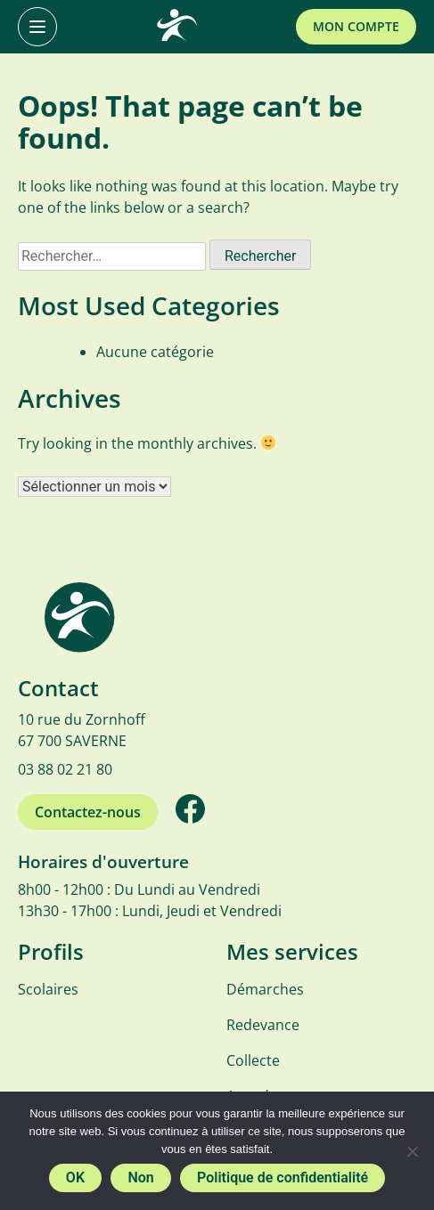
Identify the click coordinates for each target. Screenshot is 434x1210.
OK (75, 1177)
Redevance (262, 1025)
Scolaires (48, 989)
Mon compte (356, 26)
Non (140, 1177)
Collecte (253, 1060)
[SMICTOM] (176, 27)
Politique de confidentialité (282, 1177)
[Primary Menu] (37, 26)
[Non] (412, 1151)
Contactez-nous (88, 812)
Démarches (265, 989)
